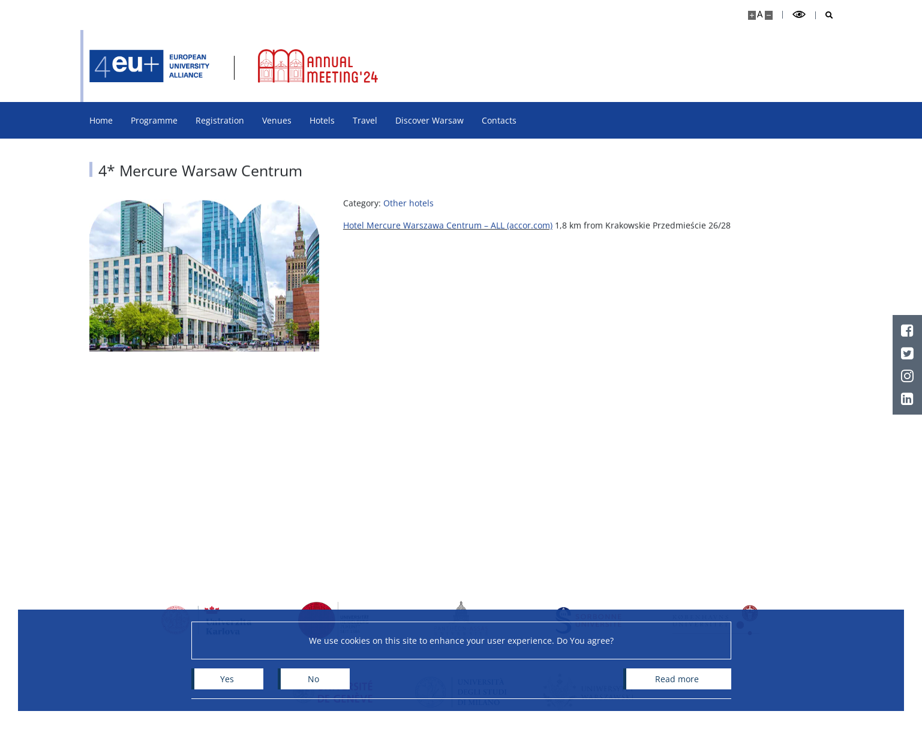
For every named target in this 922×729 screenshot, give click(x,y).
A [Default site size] (759, 14)
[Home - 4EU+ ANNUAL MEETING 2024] (149, 66)
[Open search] (824, 15)
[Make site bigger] (752, 15)
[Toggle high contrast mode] (799, 15)
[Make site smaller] (769, 15)
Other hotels (408, 209)
